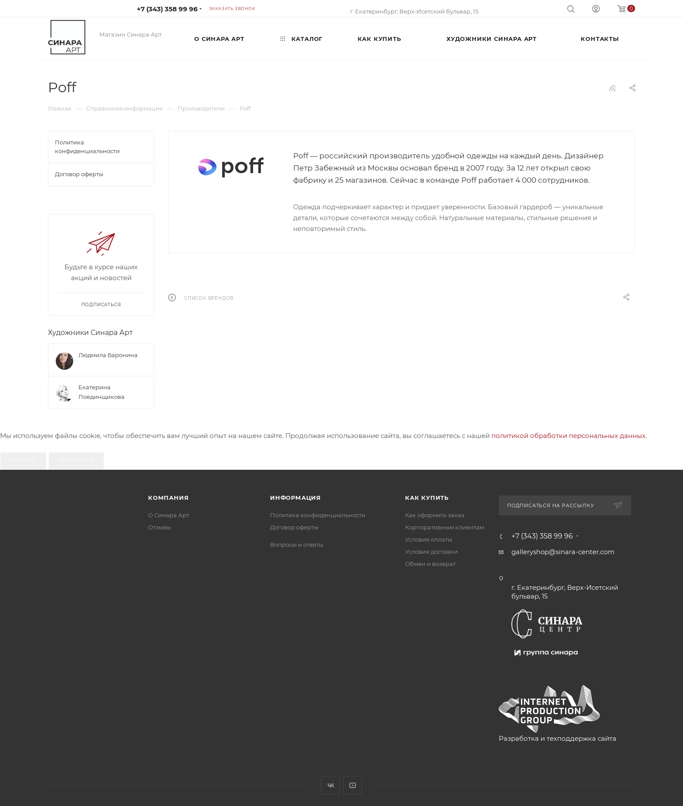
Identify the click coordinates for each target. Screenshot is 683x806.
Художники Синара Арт (90, 332)
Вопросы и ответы (296, 544)
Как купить (427, 497)
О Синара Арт (168, 515)
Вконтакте (330, 785)
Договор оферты (294, 527)
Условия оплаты (428, 539)
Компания (168, 497)
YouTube (352, 785)
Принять (23, 461)
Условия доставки (431, 551)
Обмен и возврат (430, 563)
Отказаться (76, 461)
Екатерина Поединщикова (101, 392)
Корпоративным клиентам (444, 527)
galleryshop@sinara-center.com (563, 552)
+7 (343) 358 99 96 (167, 9)
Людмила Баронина (108, 354)
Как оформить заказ (434, 515)
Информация (295, 497)
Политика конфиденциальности (317, 515)
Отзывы (159, 527)
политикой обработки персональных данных (568, 435)
